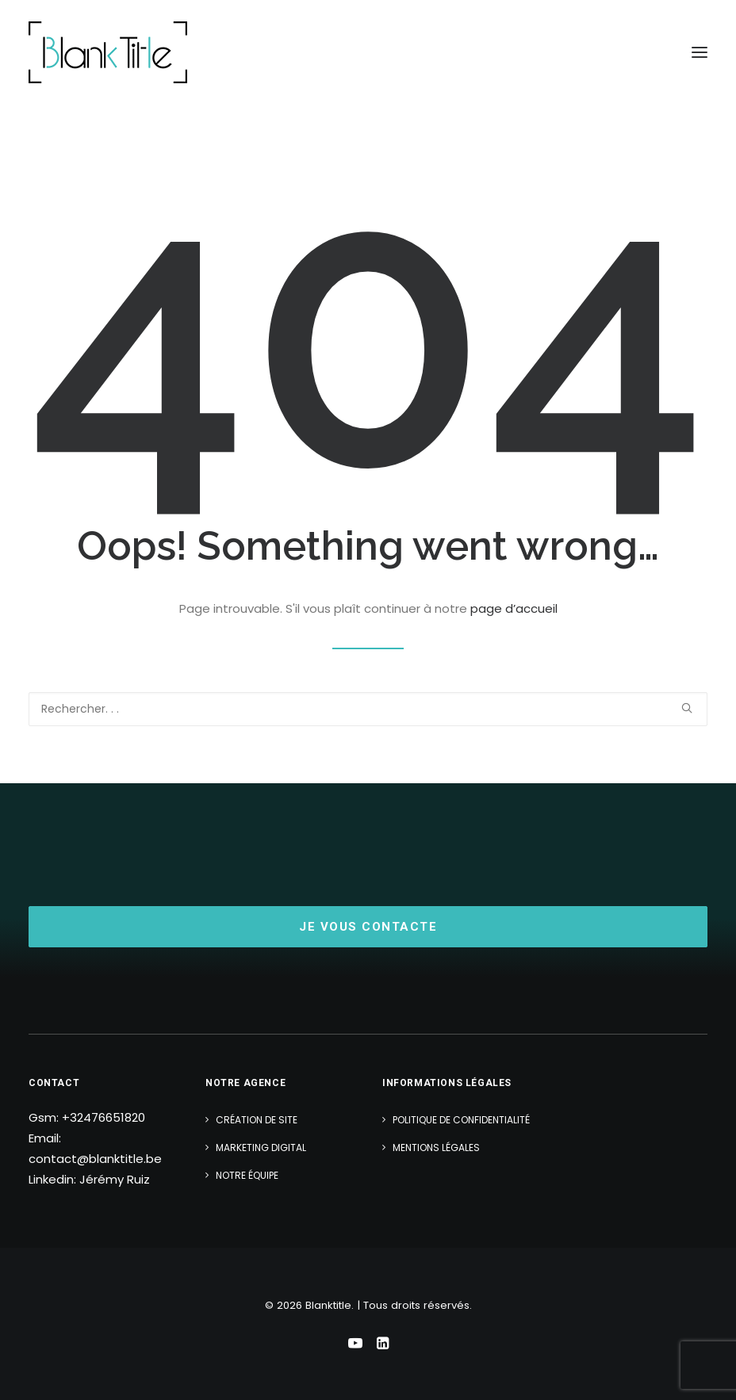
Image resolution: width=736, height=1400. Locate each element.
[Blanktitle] (108, 52)
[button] (699, 52)
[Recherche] (368, 709)
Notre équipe (247, 1175)
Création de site (256, 1120)
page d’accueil (514, 608)
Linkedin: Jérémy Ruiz (89, 1179)
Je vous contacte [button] (368, 927)
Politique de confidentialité (461, 1120)
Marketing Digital (261, 1147)
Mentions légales (436, 1147)
